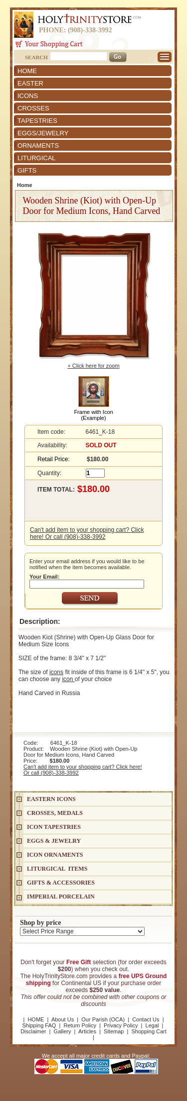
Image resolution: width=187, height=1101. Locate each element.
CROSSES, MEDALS (55, 812)
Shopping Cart (149, 1031)
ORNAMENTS (38, 145)
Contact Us (145, 1019)
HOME (27, 71)
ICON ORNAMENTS (55, 854)
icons (56, 672)
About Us (62, 1019)
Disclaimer (33, 1031)
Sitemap (114, 1031)
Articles (87, 1031)
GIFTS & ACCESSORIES (61, 882)
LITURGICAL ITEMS (57, 868)
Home (24, 185)
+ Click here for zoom (93, 366)
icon (68, 679)
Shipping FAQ (39, 1025)
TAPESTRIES (37, 120)
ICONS (27, 96)
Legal (152, 1025)
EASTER (30, 83)
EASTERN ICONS (51, 799)
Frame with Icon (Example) (93, 415)
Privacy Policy (121, 1025)
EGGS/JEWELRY (42, 133)
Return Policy (79, 1025)
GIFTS (26, 170)
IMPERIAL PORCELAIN (61, 896)
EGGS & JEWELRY (54, 840)
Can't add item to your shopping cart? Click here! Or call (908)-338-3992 (87, 533)
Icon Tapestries (54, 826)
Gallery (62, 1031)
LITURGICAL (36, 158)
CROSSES (33, 108)
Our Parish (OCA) (103, 1019)
